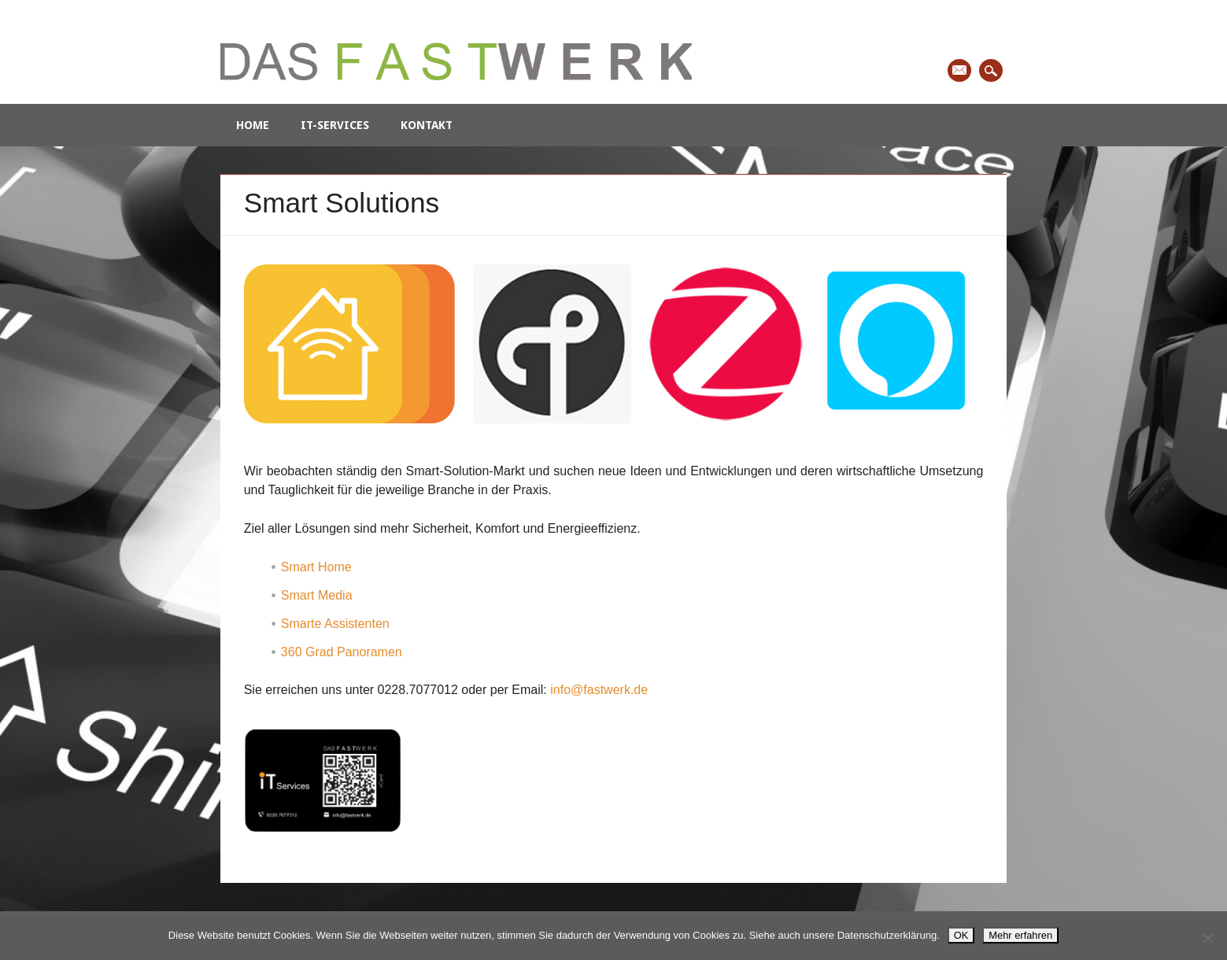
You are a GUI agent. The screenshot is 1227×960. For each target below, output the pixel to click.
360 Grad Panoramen (341, 652)
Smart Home (316, 567)
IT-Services (335, 125)
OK (961, 935)
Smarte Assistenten (335, 623)
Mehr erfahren (1020, 935)
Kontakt (427, 125)
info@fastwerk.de (599, 689)
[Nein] (1207, 938)
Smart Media (317, 595)
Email (959, 70)
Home (252, 125)
